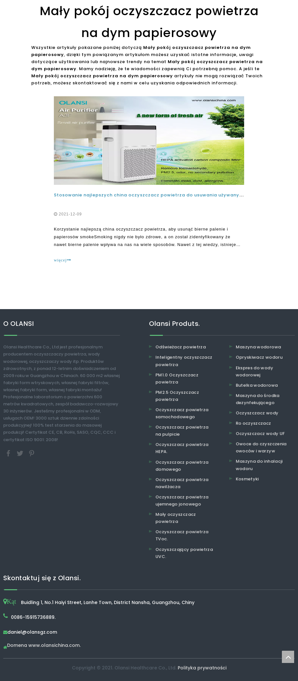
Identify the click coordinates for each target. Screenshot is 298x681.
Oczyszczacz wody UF (260, 433)
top (288, 657)
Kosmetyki (247, 479)
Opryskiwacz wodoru (259, 357)
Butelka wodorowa (257, 385)
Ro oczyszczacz (253, 423)
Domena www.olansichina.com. (44, 645)
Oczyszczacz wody (257, 413)
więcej (62, 260)
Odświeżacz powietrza (180, 347)
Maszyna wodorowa (258, 347)
